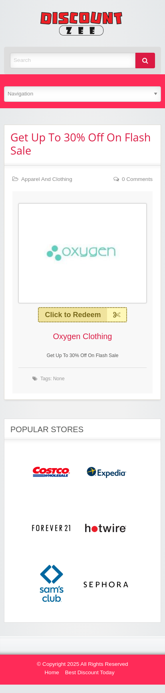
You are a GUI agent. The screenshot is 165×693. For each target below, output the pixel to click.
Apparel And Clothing (46, 179)
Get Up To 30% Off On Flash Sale (80, 144)
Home (52, 672)
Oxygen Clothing (82, 336)
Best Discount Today (90, 672)
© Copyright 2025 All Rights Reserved (82, 664)
